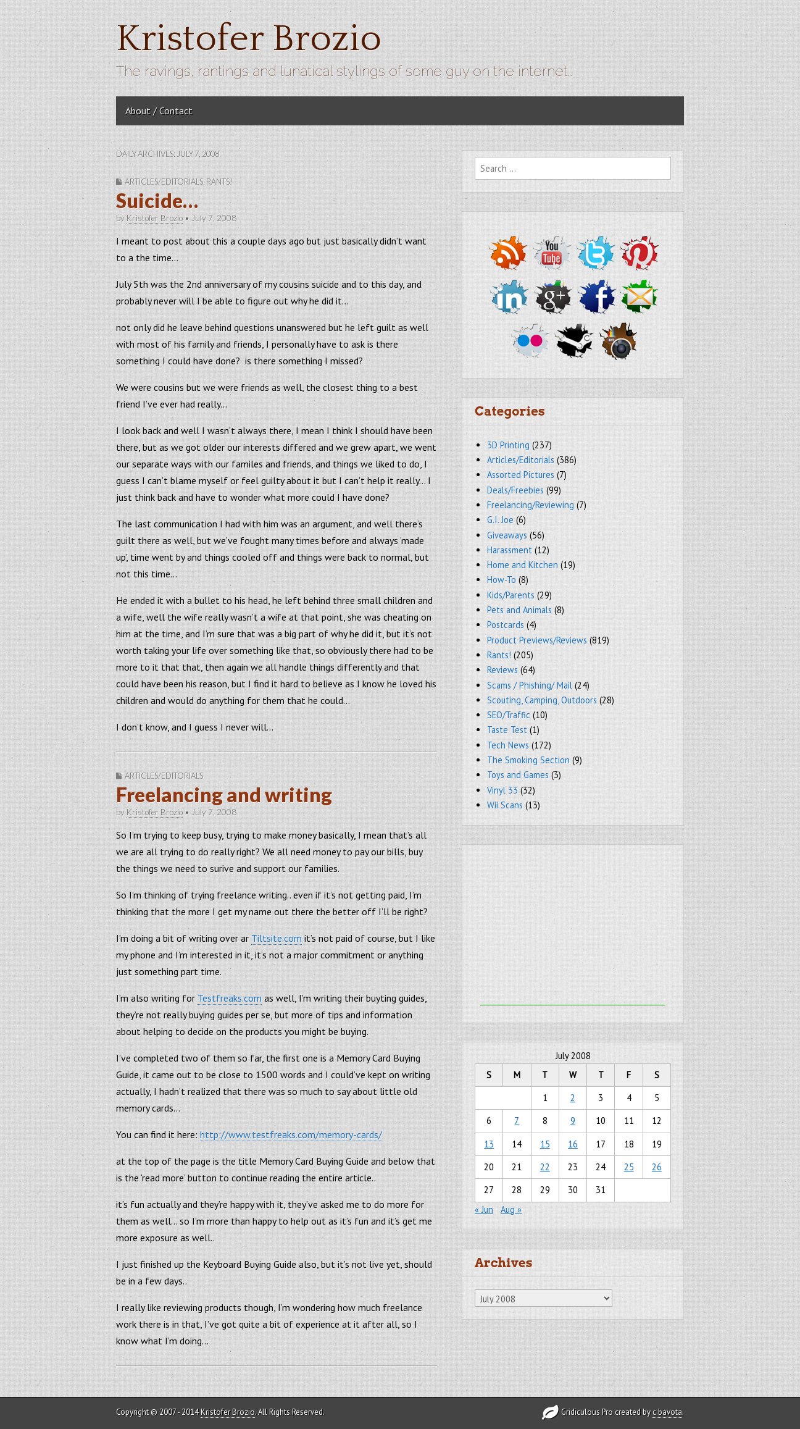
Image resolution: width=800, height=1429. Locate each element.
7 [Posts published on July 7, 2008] (516, 1120)
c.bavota (667, 1412)
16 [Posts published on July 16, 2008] (573, 1144)
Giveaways (507, 535)
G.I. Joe (500, 520)
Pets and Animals (519, 610)
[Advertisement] (572, 928)
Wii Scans (505, 805)
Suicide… (157, 200)
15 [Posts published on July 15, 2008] (545, 1144)
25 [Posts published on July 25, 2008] (629, 1167)
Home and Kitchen (522, 565)
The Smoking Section (528, 760)
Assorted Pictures (520, 474)
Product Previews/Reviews (537, 640)
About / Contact (159, 110)
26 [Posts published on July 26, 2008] (657, 1167)
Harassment (509, 550)
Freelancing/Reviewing (530, 505)
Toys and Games (518, 775)
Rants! (219, 181)
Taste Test (507, 729)
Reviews (502, 670)
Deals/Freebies (515, 490)
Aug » (511, 1209)
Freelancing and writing (224, 794)
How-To (501, 579)
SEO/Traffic (508, 715)
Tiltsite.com (276, 938)
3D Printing (508, 445)
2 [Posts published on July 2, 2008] (572, 1098)
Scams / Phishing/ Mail (529, 685)
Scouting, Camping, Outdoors (542, 700)
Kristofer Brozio (248, 39)
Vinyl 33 (502, 790)
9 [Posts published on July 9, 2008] (572, 1120)
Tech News (508, 745)
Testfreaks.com (230, 998)
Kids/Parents (511, 595)
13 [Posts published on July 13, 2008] (489, 1144)
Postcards (505, 625)
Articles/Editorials (164, 181)
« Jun (484, 1209)
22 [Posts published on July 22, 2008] (545, 1167)
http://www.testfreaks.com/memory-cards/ (291, 1134)
